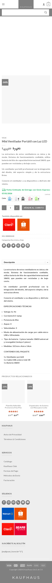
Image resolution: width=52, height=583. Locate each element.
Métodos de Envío (12, 475)
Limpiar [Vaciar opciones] (47, 194)
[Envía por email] (18, 245)
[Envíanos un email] (13, 502)
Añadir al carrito (34, 208)
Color (4, 198)
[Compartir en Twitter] (13, 245)
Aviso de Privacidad (12, 434)
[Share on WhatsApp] (4, 245)
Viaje (4, 138)
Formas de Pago (11, 471)
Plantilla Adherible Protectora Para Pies (13, 407)
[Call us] (18, 502)
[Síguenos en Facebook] (4, 502)
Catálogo (8, 461)
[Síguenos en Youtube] (28, 502)
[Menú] (3, 4)
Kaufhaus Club (10, 466)
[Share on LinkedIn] (28, 245)
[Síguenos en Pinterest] (23, 502)
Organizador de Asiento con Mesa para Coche (38, 407)
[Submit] (46, 12)
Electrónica (15, 240)
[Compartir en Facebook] (9, 245)
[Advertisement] (26, 43)
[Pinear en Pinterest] (23, 245)
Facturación (9, 480)
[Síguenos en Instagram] (9, 502)
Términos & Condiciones (15, 439)
